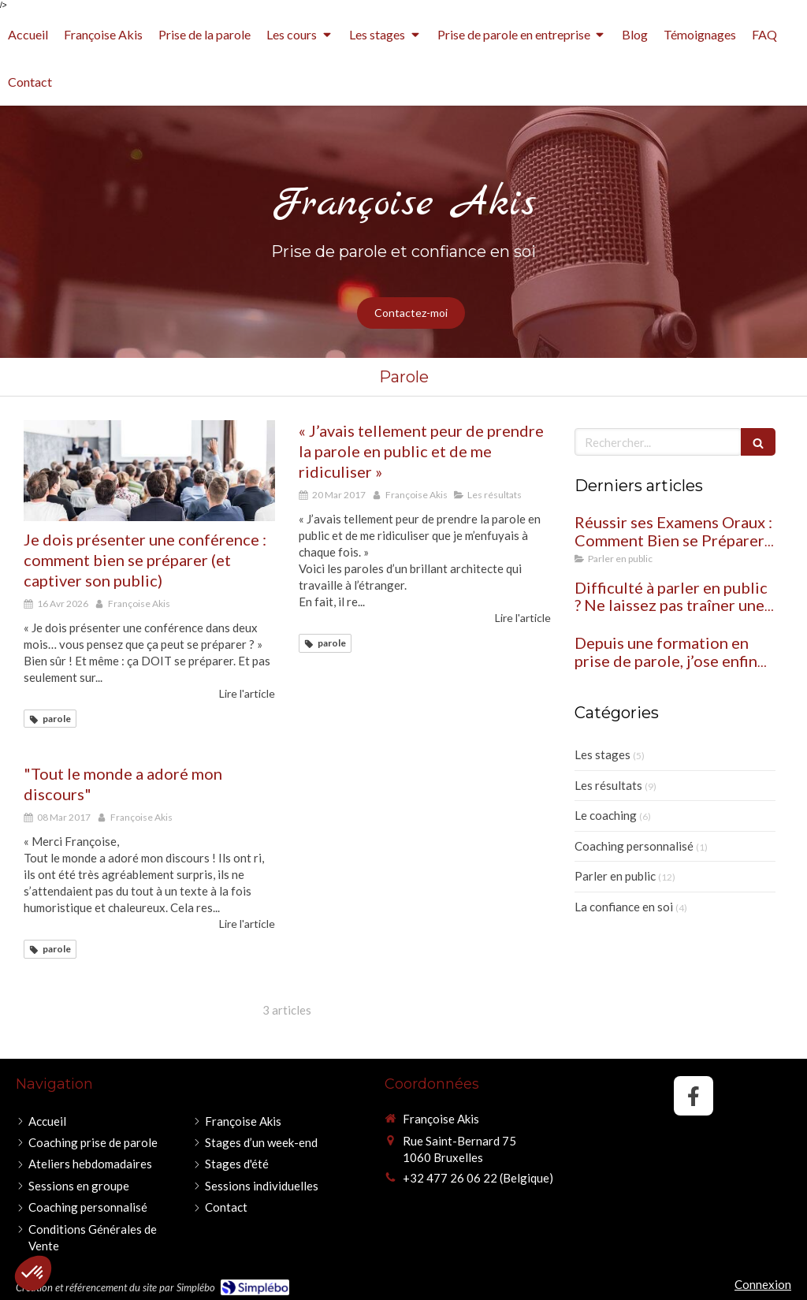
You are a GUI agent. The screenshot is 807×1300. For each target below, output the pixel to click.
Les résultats (608, 785)
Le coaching (606, 815)
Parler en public (615, 876)
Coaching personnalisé (634, 846)
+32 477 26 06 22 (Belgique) (478, 1178)
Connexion (762, 1284)
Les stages (602, 754)
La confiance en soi (624, 907)
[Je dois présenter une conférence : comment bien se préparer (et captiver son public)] (149, 470)
